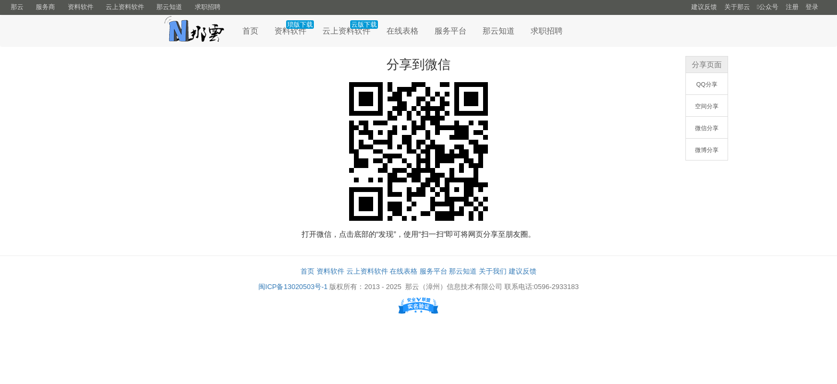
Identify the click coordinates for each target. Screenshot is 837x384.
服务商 (45, 7)
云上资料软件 (125, 7)
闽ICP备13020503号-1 (293, 287)
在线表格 (402, 30)
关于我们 (493, 271)
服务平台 (451, 30)
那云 (17, 7)
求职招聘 (207, 7)
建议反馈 (704, 7)
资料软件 (80, 7)
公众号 (767, 7)
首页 (250, 30)
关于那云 (737, 7)
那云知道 (169, 7)
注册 (792, 7)
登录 (812, 7)
